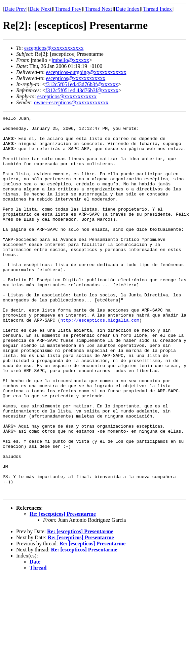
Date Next (40, 9)
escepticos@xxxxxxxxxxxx (53, 48)
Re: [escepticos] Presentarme (63, 589)
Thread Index (157, 9)
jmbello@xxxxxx (70, 60)
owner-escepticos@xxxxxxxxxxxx (71, 102)
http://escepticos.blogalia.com (100, 361)
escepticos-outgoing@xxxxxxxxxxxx (86, 72)
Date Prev (15, 9)
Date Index (128, 9)
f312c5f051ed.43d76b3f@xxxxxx (81, 84)
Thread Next (98, 9)
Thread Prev (68, 9)
